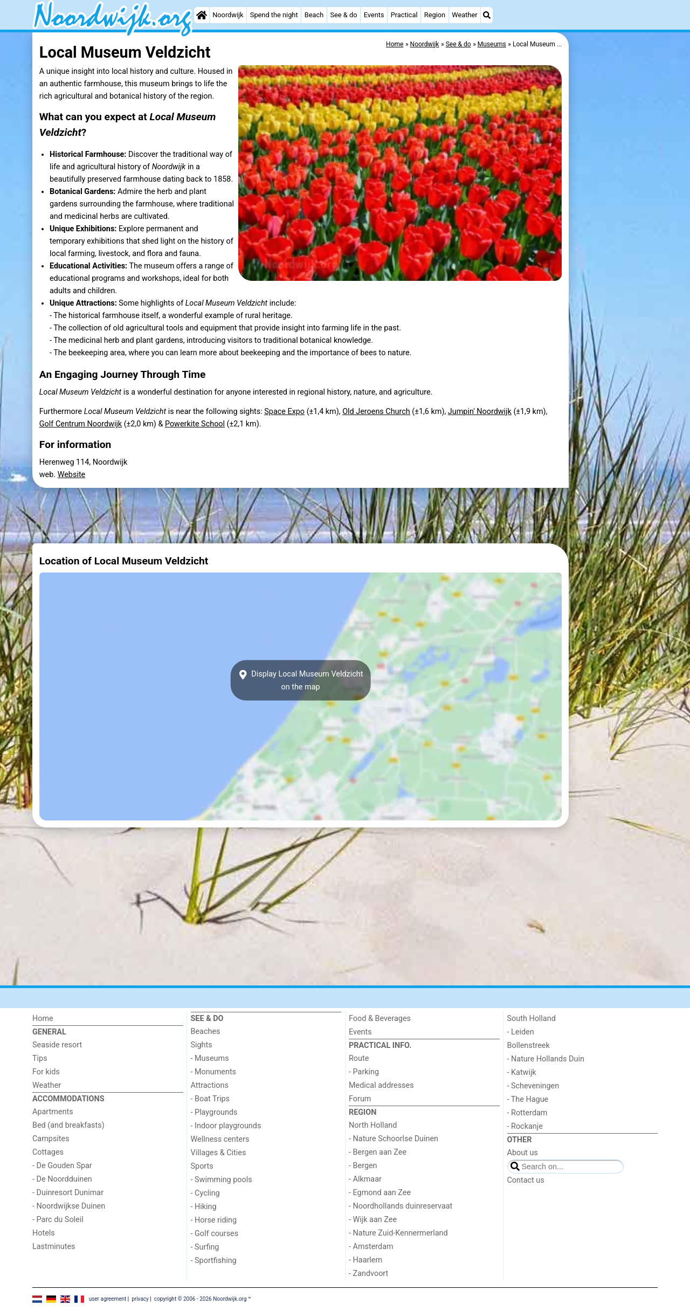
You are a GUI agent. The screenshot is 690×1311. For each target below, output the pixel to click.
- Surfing (205, 1247)
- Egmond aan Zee (380, 1192)
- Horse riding (214, 1220)
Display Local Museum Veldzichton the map (300, 680)
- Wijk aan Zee (373, 1219)
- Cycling (205, 1193)
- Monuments (214, 1072)
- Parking (364, 1072)
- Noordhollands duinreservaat (400, 1206)
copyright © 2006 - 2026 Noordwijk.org (200, 1299)
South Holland (531, 1018)
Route (359, 1058)
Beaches (205, 1031)
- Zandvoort (368, 1273)
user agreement (108, 1299)
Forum (360, 1098)
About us (522, 1152)
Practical (404, 15)
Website (72, 474)
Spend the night (274, 15)
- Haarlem (365, 1260)
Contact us (525, 1180)
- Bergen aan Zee (377, 1152)
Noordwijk (227, 15)
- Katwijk (521, 1072)
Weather (464, 15)
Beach (314, 15)
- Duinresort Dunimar (68, 1192)
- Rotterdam (527, 1112)
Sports (202, 1166)
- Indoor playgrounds (226, 1125)
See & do (343, 15)
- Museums (210, 1058)
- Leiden (520, 1032)
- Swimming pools (221, 1179)
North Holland (373, 1125)
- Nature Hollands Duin (545, 1059)
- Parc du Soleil (58, 1219)
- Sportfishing (214, 1260)
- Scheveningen (533, 1086)
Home (42, 1018)
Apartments (52, 1111)
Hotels (43, 1233)
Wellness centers (220, 1139)
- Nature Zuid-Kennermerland (398, 1233)
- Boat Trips (210, 1098)
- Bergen (363, 1165)
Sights (201, 1045)
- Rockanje (525, 1126)
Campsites (51, 1138)
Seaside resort (57, 1045)
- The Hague (528, 1099)
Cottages (48, 1152)
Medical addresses (381, 1085)
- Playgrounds (214, 1112)
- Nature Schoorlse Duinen (393, 1138)
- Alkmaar (365, 1179)
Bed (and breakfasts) (68, 1125)
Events (374, 15)
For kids (46, 1072)
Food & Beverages (380, 1018)
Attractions (210, 1085)
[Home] (201, 15)
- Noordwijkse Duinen (68, 1206)
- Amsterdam (371, 1246)
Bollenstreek (528, 1045)
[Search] (487, 15)
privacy (140, 1299)
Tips (39, 1058)
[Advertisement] (614, 280)
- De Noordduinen (62, 1179)
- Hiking (204, 1206)
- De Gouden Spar (62, 1165)
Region (434, 15)
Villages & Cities (218, 1152)
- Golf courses (215, 1233)
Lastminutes (53, 1246)
